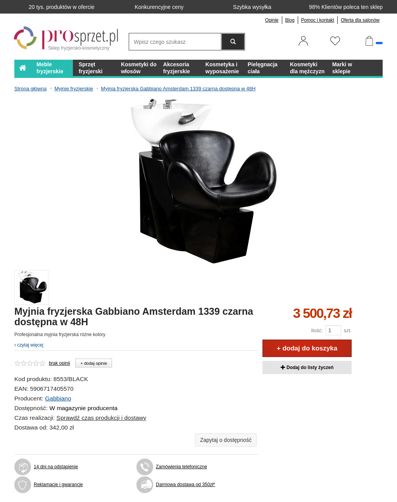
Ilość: (317, 330)
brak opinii (59, 363)
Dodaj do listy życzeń (307, 367)
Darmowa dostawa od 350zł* (185, 484)
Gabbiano (58, 398)
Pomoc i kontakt (317, 20)
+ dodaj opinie (93, 363)
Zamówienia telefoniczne (181, 466)
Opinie (272, 20)
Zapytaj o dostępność (226, 440)
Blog (290, 20)
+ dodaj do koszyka (307, 348)
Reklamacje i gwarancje (58, 484)
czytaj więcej (28, 345)
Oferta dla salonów (360, 20)
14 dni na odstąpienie (56, 466)
